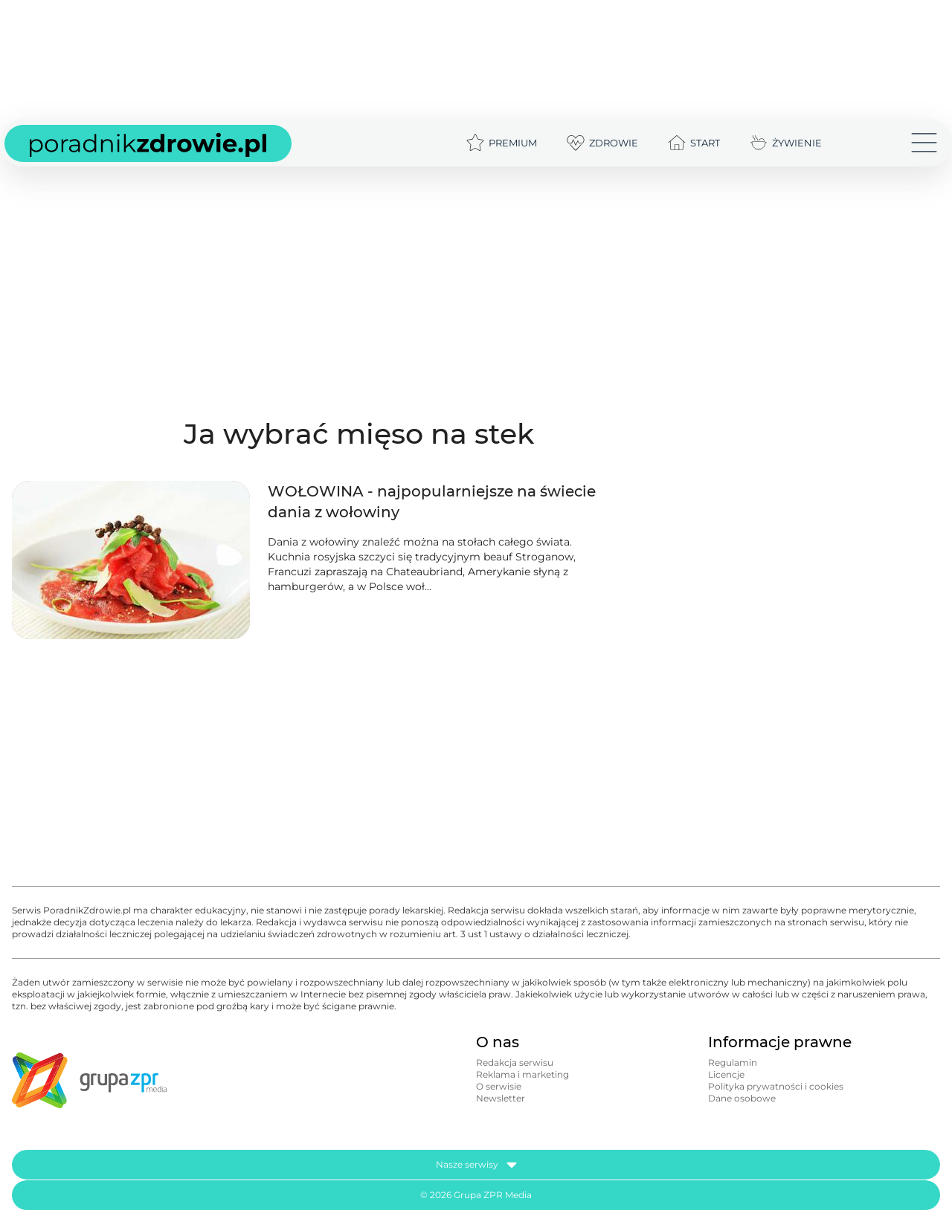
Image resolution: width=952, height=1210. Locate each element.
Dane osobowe (742, 1098)
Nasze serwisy (476, 1165)
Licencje (726, 1074)
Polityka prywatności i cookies (775, 1086)
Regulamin (732, 1062)
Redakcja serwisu (514, 1062)
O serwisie (498, 1086)
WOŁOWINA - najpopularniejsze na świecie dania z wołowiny (432, 501)
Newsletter (500, 1098)
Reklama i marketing (522, 1074)
